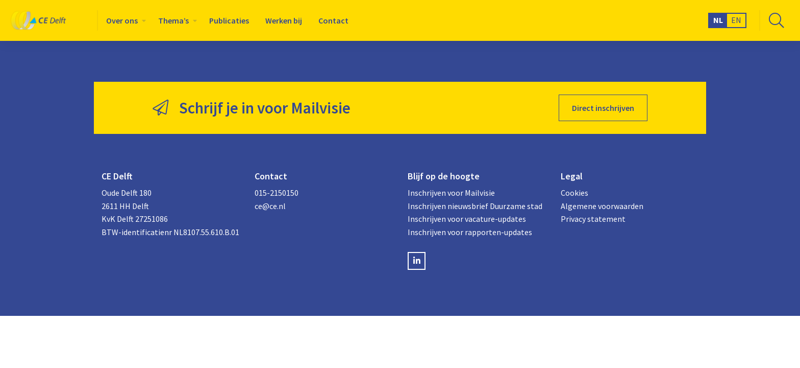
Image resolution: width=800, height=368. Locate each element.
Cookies (574, 193)
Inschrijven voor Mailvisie (451, 193)
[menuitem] (124, 20)
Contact (333, 20)
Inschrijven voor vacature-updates (467, 219)
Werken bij (283, 20)
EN (736, 20)
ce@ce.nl (270, 206)
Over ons (122, 20)
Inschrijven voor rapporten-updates (470, 232)
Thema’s (173, 20)
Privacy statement (593, 219)
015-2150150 (276, 193)
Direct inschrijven (603, 108)
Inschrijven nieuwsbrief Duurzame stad (475, 206)
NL (718, 20)
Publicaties (229, 20)
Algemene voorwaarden (602, 206)
